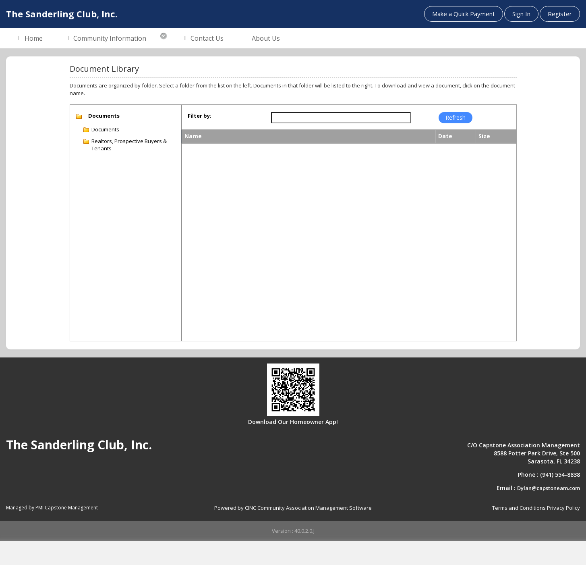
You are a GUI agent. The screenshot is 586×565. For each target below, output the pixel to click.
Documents (105, 129)
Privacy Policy (563, 507)
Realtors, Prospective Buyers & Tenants (129, 144)
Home (30, 39)
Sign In (521, 14)
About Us (266, 38)
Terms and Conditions (519, 507)
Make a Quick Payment (463, 14)
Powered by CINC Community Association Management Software (293, 507)
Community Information (106, 39)
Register (560, 14)
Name (193, 136)
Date (445, 136)
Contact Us (204, 39)
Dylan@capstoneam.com (548, 488)
